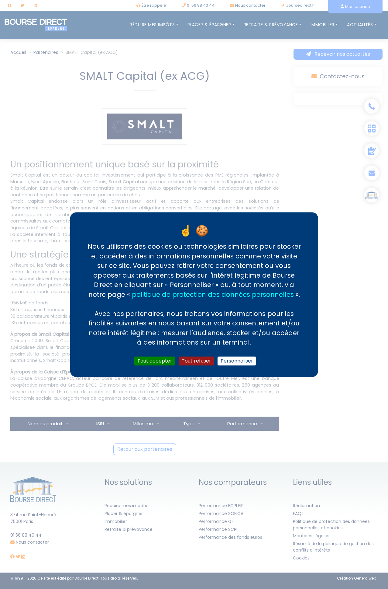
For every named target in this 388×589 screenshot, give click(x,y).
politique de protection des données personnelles (213, 294)
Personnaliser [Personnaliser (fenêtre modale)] (237, 360)
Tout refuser (196, 360)
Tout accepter (154, 360)
